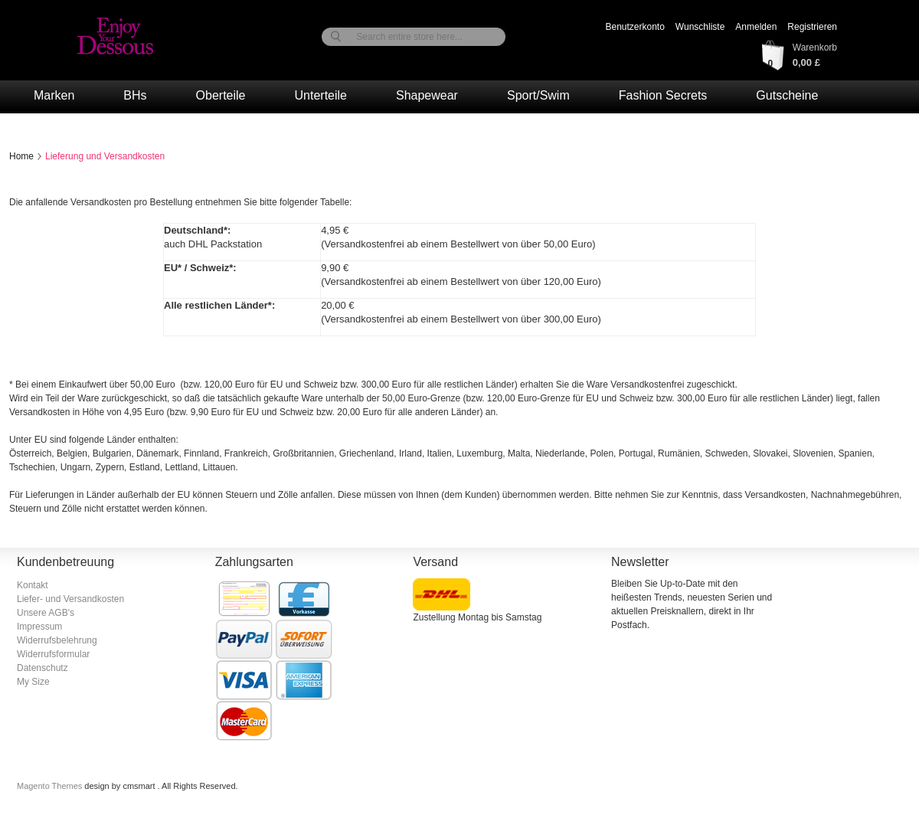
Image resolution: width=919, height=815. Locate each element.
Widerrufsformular (53, 654)
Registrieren (812, 26)
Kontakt (32, 585)
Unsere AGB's (45, 612)
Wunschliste (699, 26)
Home (21, 156)
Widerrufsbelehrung (57, 640)
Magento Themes (50, 785)
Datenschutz (42, 668)
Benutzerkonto (634, 26)
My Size (33, 681)
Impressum (39, 626)
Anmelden (756, 26)
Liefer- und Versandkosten (70, 599)
